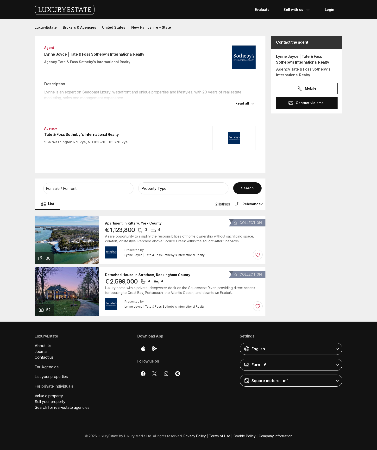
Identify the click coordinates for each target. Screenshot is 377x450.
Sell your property (50, 401)
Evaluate (262, 9)
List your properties (51, 376)
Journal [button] (41, 351)
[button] (88, 188)
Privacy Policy (194, 436)
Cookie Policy (244, 436)
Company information (275, 436)
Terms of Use (219, 436)
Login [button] (329, 9)
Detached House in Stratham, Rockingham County (147, 275)
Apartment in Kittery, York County (133, 223)
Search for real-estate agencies (62, 407)
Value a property (49, 395)
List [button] (47, 204)
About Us (43, 345)
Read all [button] (242, 103)
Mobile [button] (306, 88)
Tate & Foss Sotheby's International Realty (81, 134)
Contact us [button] (44, 357)
